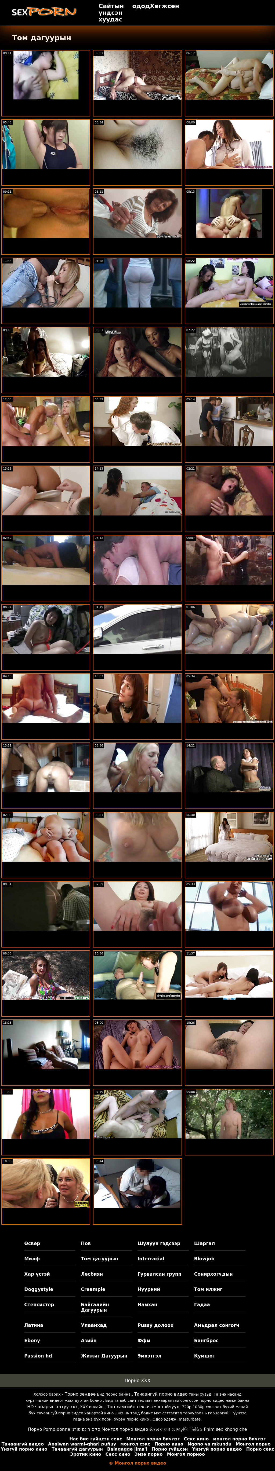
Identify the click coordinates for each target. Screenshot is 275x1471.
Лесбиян (92, 1274)
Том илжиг (208, 1289)
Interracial (151, 1258)
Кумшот (204, 1356)
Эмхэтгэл (149, 1356)
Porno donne (56, 1429)
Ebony (32, 1340)
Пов (86, 1243)
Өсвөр (32, 1243)
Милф (32, 1258)
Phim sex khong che (225, 1429)
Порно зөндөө (80, 1394)
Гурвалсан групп (160, 1274)
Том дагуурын (99, 1258)
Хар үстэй (37, 1274)
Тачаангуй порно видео (161, 1394)
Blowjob (204, 1258)
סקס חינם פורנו (85, 1429)
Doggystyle (38, 1289)
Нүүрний (149, 1289)
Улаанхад (94, 1325)
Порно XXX (137, 1380)
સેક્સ (154, 1429)
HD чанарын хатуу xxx (52, 1406)
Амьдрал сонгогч (216, 1325)
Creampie (93, 1289)
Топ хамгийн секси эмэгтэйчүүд (143, 1406)
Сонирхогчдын (213, 1274)
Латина (33, 1325)
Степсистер (39, 1304)
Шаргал (204, 1243)
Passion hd (38, 1356)
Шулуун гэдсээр (159, 1243)
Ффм (144, 1340)
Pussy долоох (155, 1325)
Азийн (89, 1340)
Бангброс (206, 1340)
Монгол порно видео (125, 1429)
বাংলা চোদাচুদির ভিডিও (181, 1429)
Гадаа (202, 1304)
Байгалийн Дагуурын (95, 1307)
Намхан (147, 1304)
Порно (35, 1429)
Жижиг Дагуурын (104, 1356)
